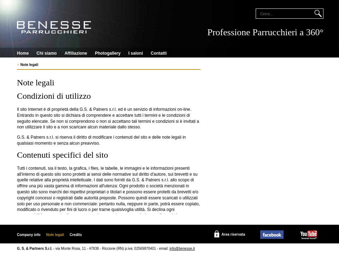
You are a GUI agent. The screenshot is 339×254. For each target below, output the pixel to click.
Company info (29, 235)
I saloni (135, 53)
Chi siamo (46, 53)
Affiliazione (76, 53)
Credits (76, 235)
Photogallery (108, 53)
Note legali (29, 65)
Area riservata (233, 234)
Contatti (159, 53)
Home (23, 53)
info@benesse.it (182, 248)
